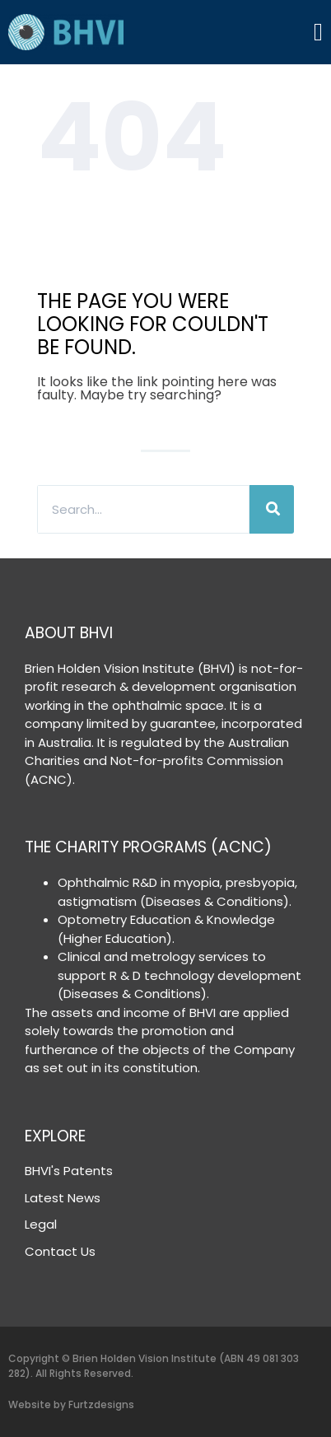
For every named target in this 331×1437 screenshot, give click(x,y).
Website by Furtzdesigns (71, 1404)
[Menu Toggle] (318, 32)
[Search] (271, 509)
